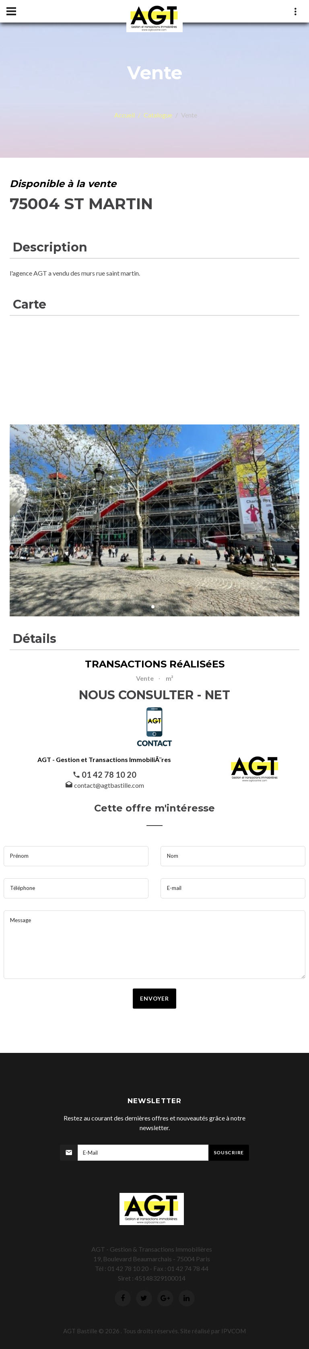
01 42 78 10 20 (109, 774)
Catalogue (158, 115)
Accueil (124, 115)
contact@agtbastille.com (109, 785)
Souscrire (229, 1152)
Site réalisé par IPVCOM (213, 1331)
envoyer (154, 998)
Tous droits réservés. (151, 1331)
